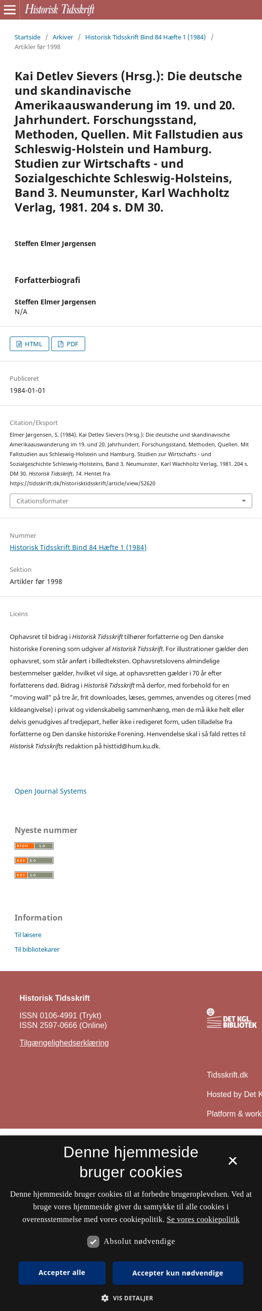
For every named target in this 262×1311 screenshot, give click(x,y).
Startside (27, 37)
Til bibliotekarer (37, 949)
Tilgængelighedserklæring (64, 1043)
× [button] (232, 1164)
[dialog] (131, 1223)
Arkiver (63, 37)
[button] (131, 1298)
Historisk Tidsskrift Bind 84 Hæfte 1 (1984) (145, 37)
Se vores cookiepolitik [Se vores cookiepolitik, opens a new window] (203, 1219)
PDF (71, 343)
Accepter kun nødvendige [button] (178, 1272)
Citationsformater (42, 500)
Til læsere (28, 934)
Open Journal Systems (51, 791)
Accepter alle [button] (61, 1272)
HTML (32, 343)
